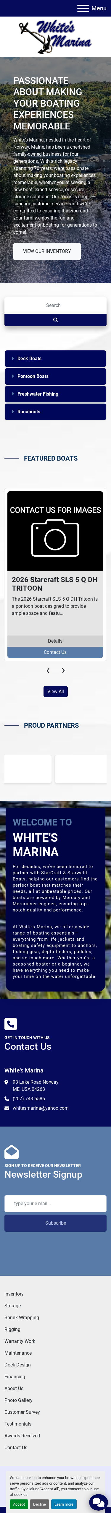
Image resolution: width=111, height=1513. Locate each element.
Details (55, 641)
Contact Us (55, 652)
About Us (13, 1388)
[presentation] (48, 670)
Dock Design (17, 1365)
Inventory (14, 1294)
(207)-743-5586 (29, 1098)
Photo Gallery (18, 1400)
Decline (39, 1504)
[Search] (55, 305)
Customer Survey (22, 1412)
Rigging (12, 1329)
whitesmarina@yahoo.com (41, 1108)
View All (55, 691)
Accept (19, 1504)
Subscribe (55, 1223)
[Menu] (83, 8)
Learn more (63, 1504)
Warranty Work (19, 1341)
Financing (14, 1376)
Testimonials (17, 1424)
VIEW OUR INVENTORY (47, 251)
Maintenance (18, 1353)
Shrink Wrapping (21, 1317)
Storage (12, 1306)
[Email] (55, 1203)
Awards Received (22, 1436)
